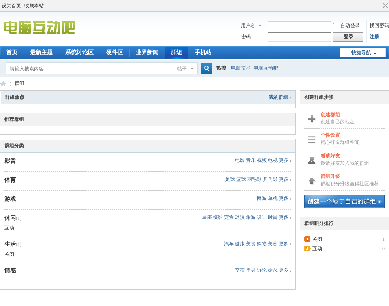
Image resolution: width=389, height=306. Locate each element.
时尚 (273, 217)
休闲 (10, 218)
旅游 (251, 217)
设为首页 (11, 5)
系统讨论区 (79, 52)
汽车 (229, 243)
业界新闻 (147, 52)
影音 (10, 161)
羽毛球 (254, 179)
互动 (9, 228)
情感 (10, 271)
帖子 (182, 69)
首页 (11, 52)
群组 (176, 52)
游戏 (10, 199)
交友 (240, 270)
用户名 (248, 25)
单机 (273, 198)
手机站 (203, 52)
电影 (240, 160)
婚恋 (273, 270)
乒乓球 (270, 179)
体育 (10, 180)
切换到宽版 (384, 5)
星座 (207, 217)
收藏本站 (34, 5)
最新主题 (41, 52)
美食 (251, 243)
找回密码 (379, 25)
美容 (273, 243)
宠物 (229, 217)
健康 (240, 243)
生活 (10, 244)
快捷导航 (361, 52)
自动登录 (346, 25)
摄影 (218, 217)
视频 (262, 160)
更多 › (285, 160)
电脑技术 (240, 68)
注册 (374, 37)
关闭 (9, 254)
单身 (251, 270)
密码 (246, 37)
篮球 (241, 179)
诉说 (262, 270)
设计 (262, 217)
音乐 (251, 160)
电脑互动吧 (266, 68)
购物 (262, 243)
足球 (230, 179)
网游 (262, 198)
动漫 (240, 217)
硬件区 (114, 52)
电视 (273, 160)
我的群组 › (280, 97)
